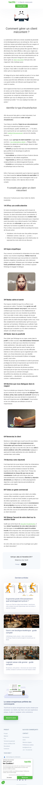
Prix (5, 738)
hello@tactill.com (27, 747)
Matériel (6, 736)
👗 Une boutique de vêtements (12, 757)
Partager (17, 564)
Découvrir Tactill (21, 6)
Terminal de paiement (9, 741)
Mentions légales (27, 742)
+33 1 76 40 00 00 (27, 750)
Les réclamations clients (17, 142)
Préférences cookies (28, 745)
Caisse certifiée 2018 (9, 743)
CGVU (24, 740)
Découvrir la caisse (11, 718)
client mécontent (19, 60)
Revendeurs (7, 746)
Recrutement (26, 737)
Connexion (6, 748)
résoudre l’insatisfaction (27, 524)
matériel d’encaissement (15, 133)
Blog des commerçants (30, 729)
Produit (6, 733)
